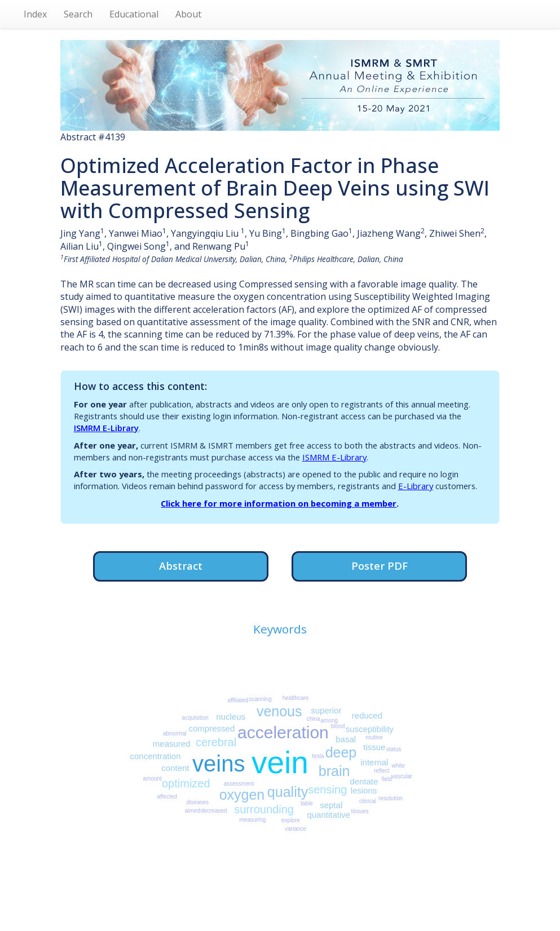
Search (78, 14)
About (188, 14)
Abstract (180, 565)
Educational (133, 14)
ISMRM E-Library (106, 427)
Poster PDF (379, 565)
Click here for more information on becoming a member (278, 503)
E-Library (415, 485)
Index (35, 14)
